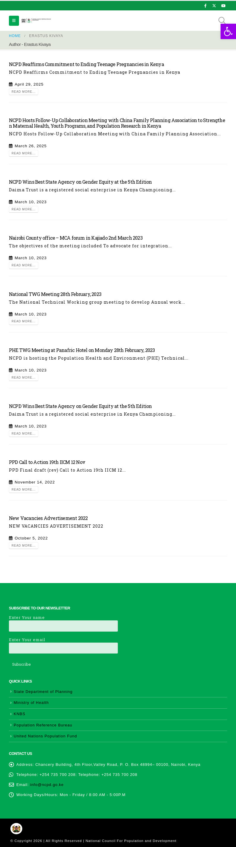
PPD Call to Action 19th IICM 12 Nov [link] (47, 462)
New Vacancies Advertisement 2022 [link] (48, 518)
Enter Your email (63, 643)
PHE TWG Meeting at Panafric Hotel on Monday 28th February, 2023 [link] (82, 350)
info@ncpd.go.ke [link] (47, 784)
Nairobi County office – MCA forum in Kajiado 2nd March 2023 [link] (75, 238)
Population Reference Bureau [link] (43, 725)
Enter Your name (63, 621)
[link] (228, 31)
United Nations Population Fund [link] (45, 736)
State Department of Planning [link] (43, 691)
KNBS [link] (19, 714)
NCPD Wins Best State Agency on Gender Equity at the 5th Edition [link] (80, 182)
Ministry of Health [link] (31, 702)
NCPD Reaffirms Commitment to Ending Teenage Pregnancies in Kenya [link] (86, 64)
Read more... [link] (24, 91)
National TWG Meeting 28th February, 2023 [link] (55, 294)
